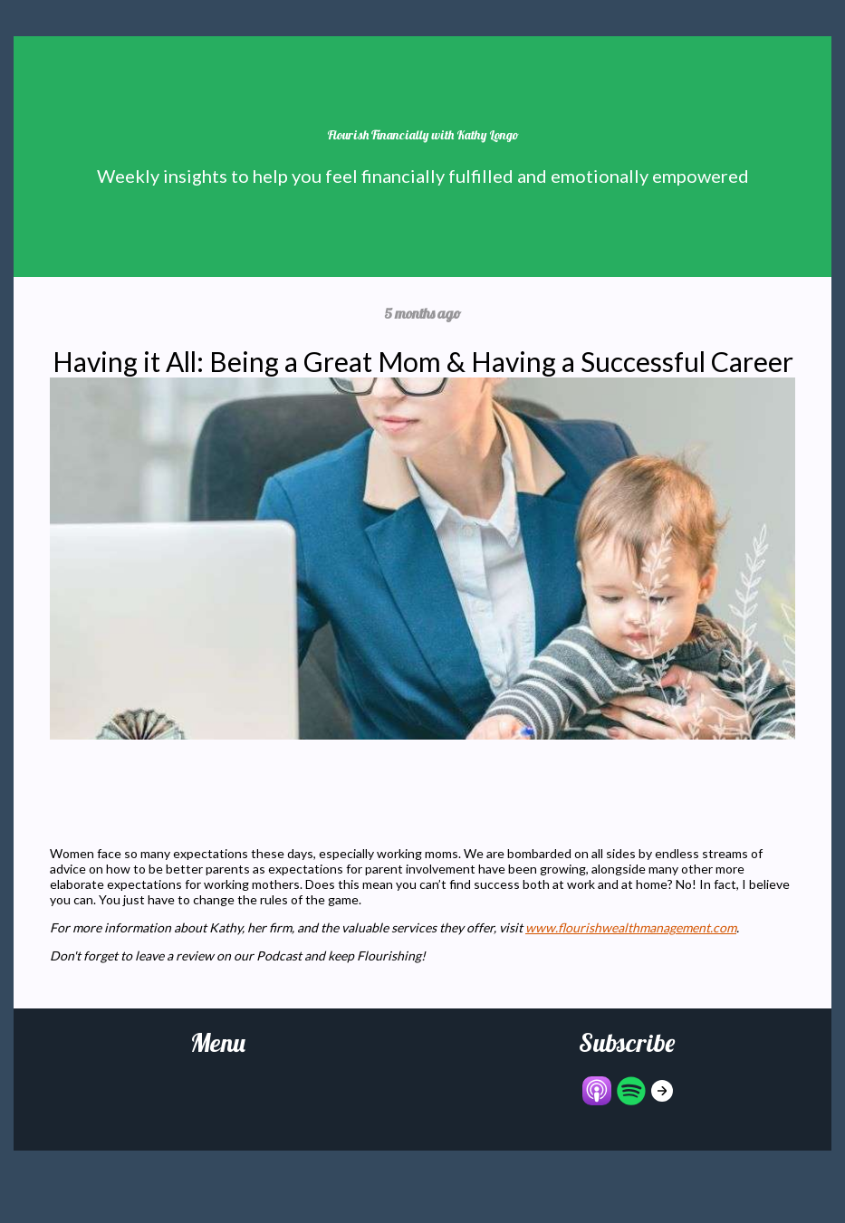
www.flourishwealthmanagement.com (630, 927)
